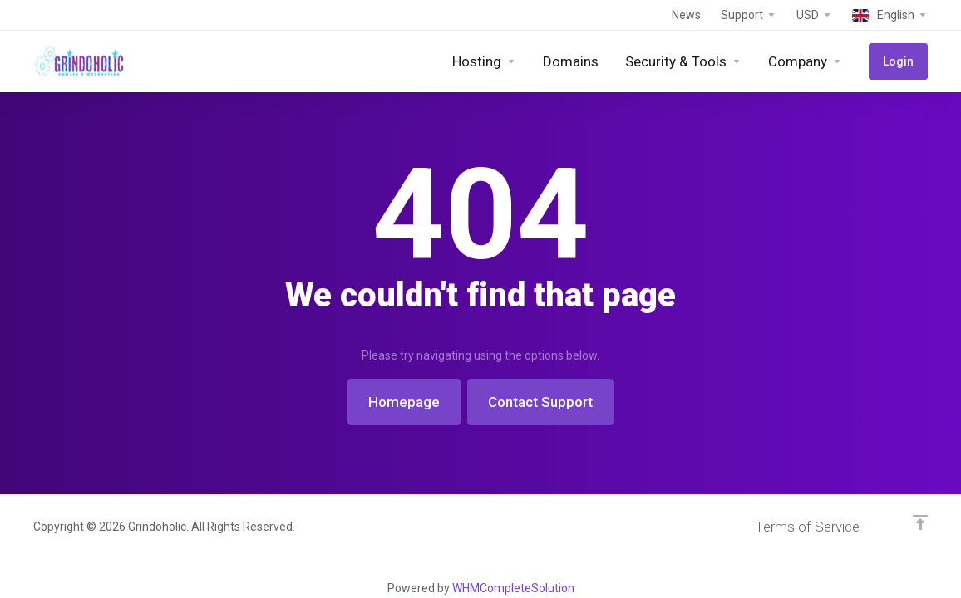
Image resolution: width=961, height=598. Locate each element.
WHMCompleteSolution (513, 588)
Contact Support (540, 402)
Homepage (404, 402)
